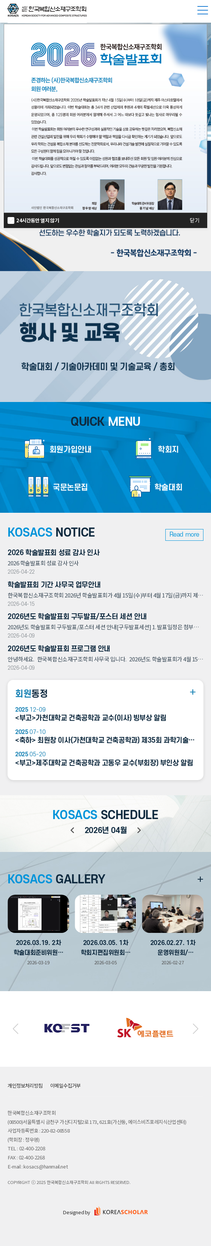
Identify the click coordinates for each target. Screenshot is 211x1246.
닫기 (195, 220)
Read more (184, 534)
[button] (16, 1029)
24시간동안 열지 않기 (37, 220)
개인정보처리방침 (25, 1085)
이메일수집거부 (65, 1085)
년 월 (106, 830)
